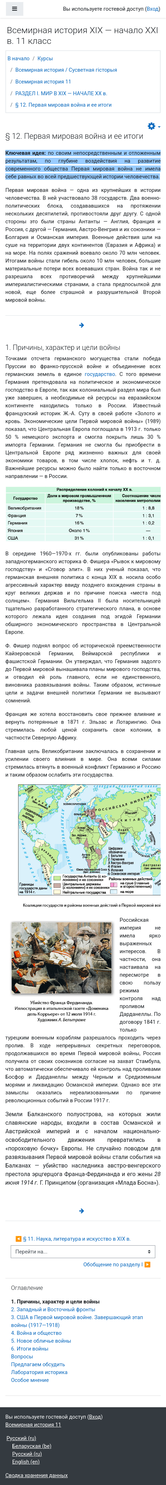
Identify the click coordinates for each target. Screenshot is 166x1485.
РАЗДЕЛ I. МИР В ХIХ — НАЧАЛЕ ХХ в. (61, 93)
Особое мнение (30, 1380)
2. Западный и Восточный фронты (53, 1309)
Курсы (45, 58)
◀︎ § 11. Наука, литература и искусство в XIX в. (73, 1239)
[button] (154, 126)
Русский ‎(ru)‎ (21, 1438)
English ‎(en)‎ (26, 1462)
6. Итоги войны (30, 1349)
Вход (153, 9)
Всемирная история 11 (43, 81)
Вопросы (22, 1356)
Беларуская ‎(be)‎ (31, 1446)
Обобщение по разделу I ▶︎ (117, 1264)
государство (100, 374)
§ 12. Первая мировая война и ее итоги (63, 105)
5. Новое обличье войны (41, 1341)
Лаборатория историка (39, 1372)
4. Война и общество (36, 1333)
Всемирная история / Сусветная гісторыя (66, 70)
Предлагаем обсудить (38, 1364)
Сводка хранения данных (36, 1475)
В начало (18, 58)
